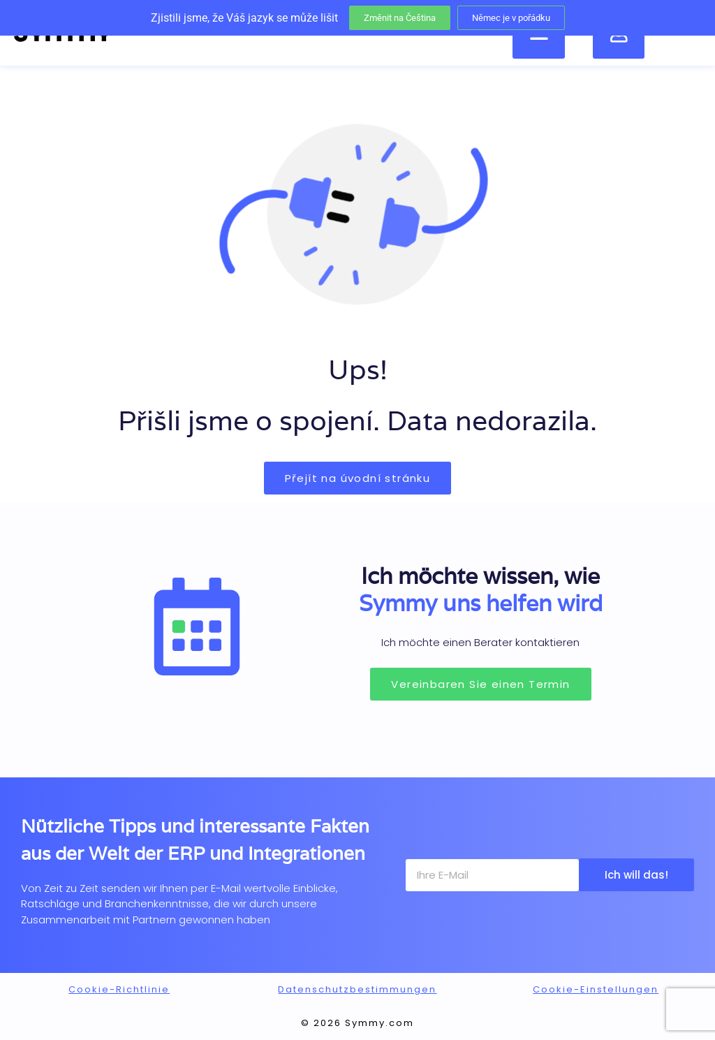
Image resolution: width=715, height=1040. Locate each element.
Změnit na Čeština (400, 18)
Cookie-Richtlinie (119, 989)
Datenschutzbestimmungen (357, 989)
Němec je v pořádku (511, 18)
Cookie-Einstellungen (595, 989)
